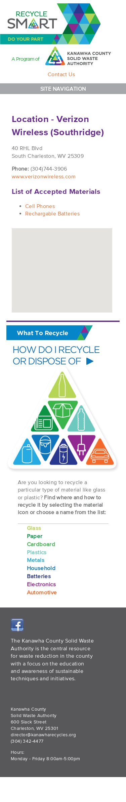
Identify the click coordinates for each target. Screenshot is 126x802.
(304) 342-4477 (27, 741)
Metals (35, 560)
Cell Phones (40, 206)
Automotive (42, 592)
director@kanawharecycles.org (43, 734)
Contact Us (61, 74)
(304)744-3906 (49, 169)
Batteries (39, 576)
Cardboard (41, 544)
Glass (34, 528)
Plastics (37, 552)
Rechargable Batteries (52, 213)
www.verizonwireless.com (44, 176)
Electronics (41, 584)
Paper (35, 536)
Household (41, 568)
